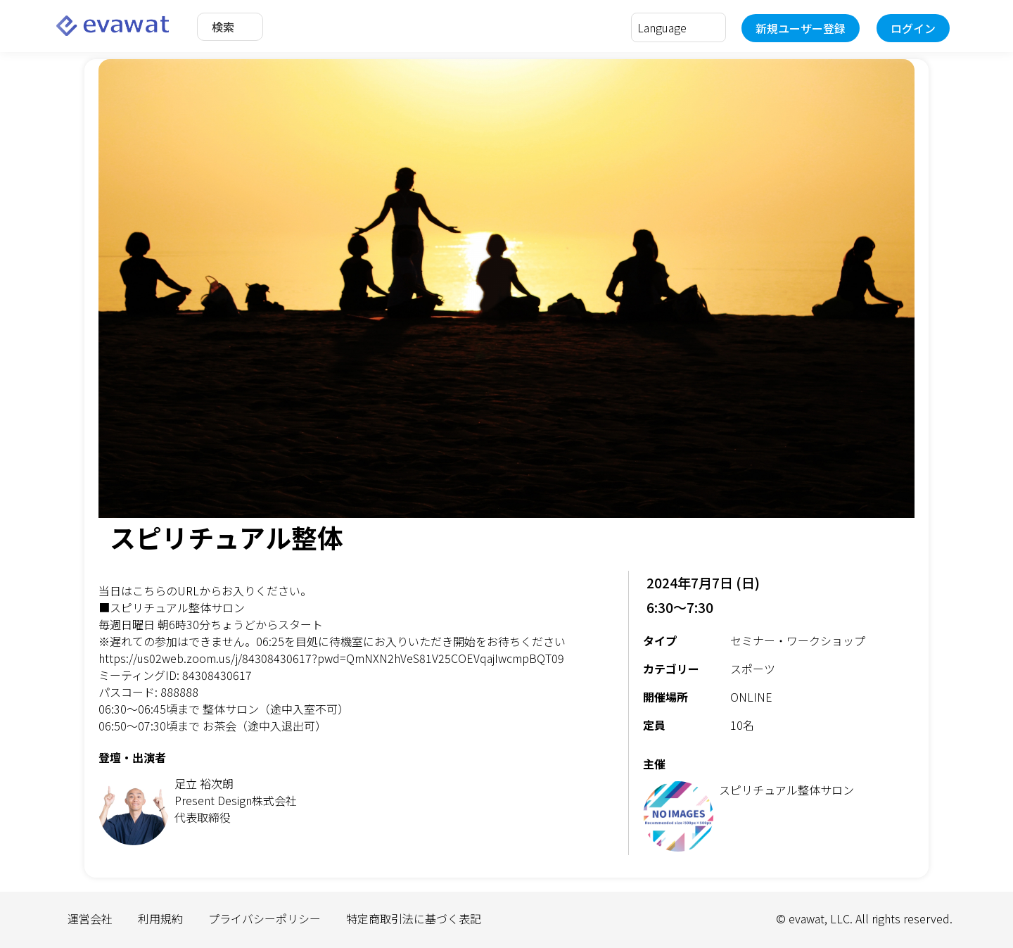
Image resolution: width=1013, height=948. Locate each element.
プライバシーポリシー (264, 918)
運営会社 (90, 918)
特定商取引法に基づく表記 (413, 918)
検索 (223, 26)
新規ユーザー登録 (801, 28)
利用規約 (160, 918)
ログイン (913, 28)
